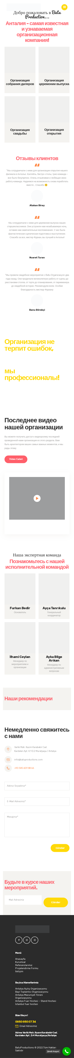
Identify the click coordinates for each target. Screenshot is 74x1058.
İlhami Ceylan (20, 657)
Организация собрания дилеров (20, 82)
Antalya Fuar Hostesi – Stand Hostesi (35, 1001)
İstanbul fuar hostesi (26, 1004)
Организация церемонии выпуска (54, 82)
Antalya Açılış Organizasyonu (31, 988)
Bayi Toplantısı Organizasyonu (31, 992)
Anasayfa (20, 959)
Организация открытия (54, 131)
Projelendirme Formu (26, 968)
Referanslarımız (23, 965)
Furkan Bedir (20, 608)
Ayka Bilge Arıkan (54, 658)
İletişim (19, 971)
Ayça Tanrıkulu (54, 608)
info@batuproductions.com (28, 759)
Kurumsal (20, 962)
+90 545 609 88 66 (24, 768)
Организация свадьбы (20, 131)
